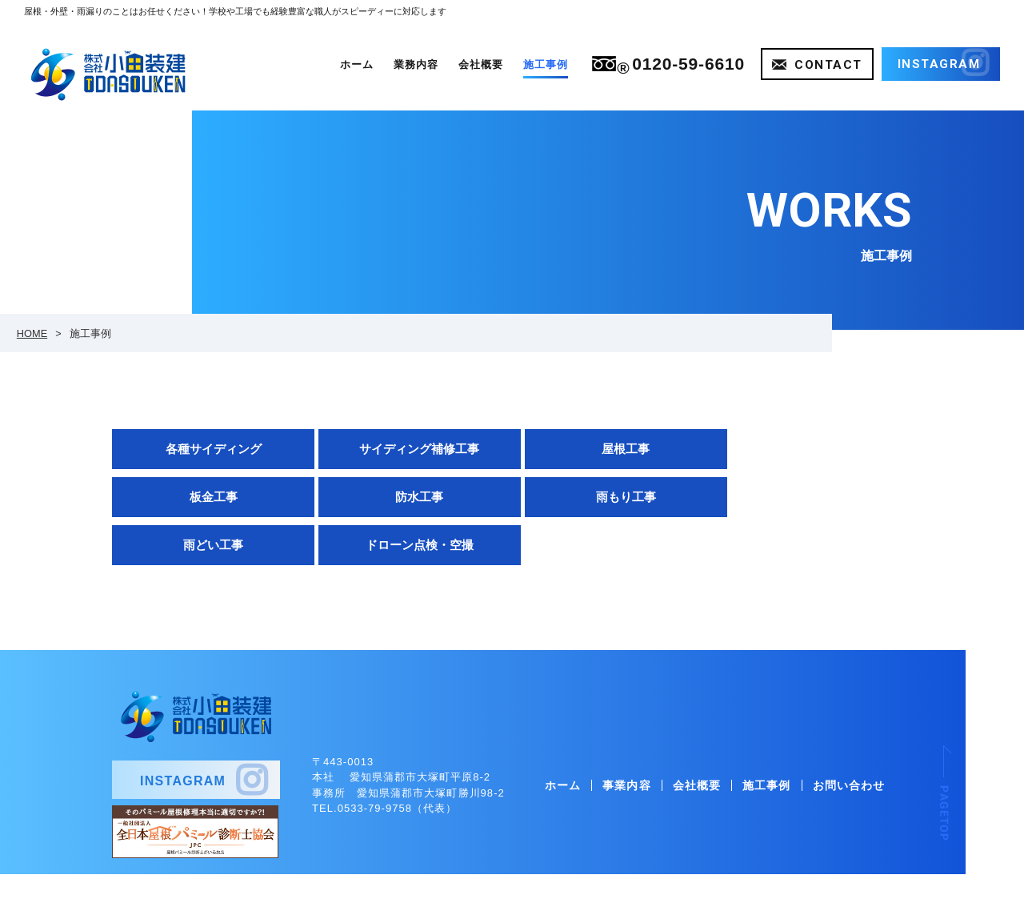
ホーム (357, 64)
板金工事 (809, 448)
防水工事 (210, 497)
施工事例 (545, 64)
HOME (32, 333)
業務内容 (416, 64)
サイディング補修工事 (410, 448)
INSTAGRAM (183, 733)
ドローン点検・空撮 (808, 497)
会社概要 (480, 64)
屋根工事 (609, 448)
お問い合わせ (849, 739)
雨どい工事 (609, 497)
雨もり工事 (409, 497)
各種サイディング (210, 448)
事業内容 (626, 739)
